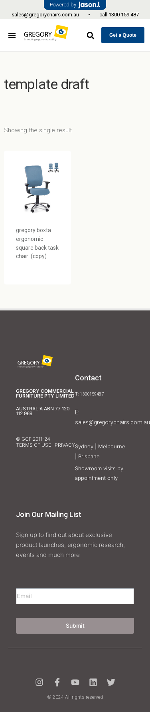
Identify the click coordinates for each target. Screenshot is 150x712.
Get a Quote (122, 35)
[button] (12, 35)
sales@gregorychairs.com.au (45, 15)
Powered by (75, 5)
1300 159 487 (124, 15)
